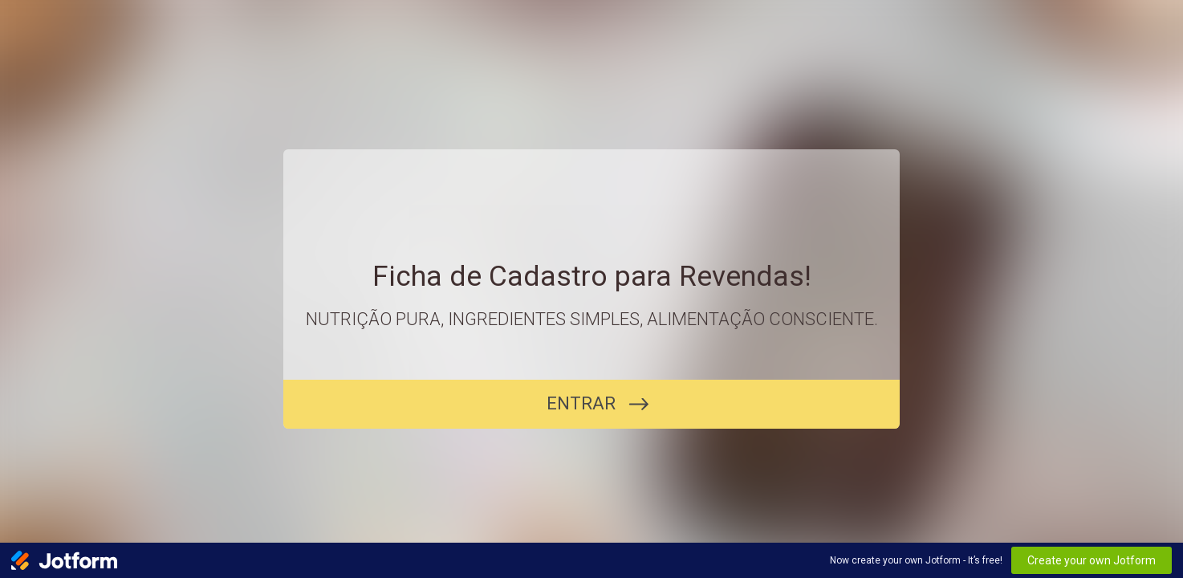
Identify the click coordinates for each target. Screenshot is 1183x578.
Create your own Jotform (1091, 560)
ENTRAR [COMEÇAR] (581, 403)
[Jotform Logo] (64, 560)
